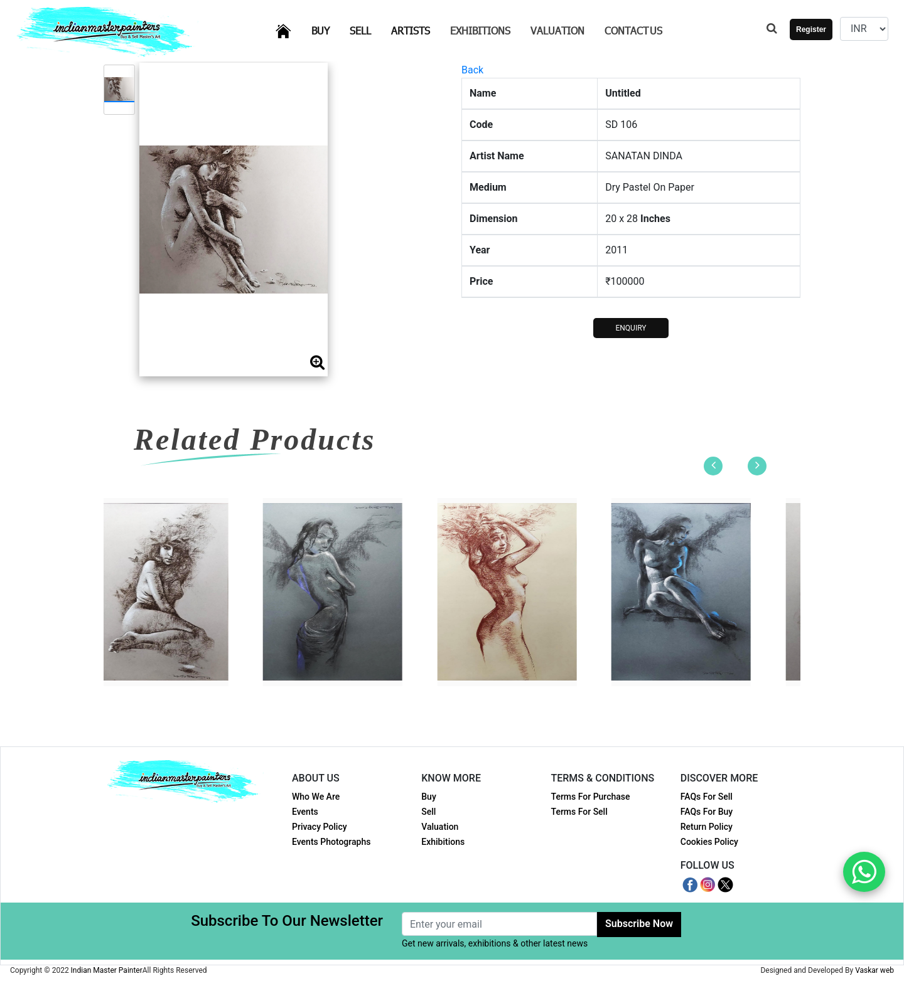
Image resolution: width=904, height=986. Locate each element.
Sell (368, 30)
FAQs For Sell (707, 797)
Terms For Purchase (590, 797)
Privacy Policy (319, 827)
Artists (418, 30)
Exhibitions (480, 30)
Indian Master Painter (107, 970)
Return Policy (707, 827)
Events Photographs (331, 842)
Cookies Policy (709, 842)
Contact (633, 30)
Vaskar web (874, 970)
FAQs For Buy (707, 812)
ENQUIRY (630, 328)
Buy (328, 30)
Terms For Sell (579, 812)
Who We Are (316, 797)
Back (472, 70)
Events (305, 812)
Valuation (557, 30)
